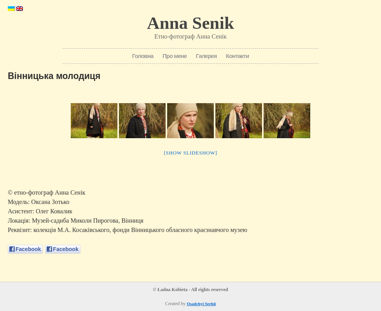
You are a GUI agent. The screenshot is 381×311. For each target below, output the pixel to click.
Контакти (237, 56)
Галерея (206, 56)
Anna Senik (190, 23)
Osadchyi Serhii (201, 303)
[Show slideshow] (190, 153)
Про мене (175, 56)
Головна (143, 56)
